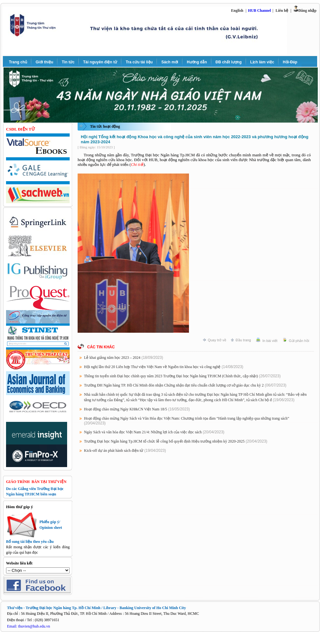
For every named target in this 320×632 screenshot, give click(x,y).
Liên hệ (281, 10)
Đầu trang (243, 340)
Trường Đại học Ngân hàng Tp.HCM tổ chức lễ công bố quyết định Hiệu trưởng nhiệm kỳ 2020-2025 (164, 441)
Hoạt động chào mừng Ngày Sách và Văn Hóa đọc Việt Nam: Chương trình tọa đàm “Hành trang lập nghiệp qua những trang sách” (186, 418)
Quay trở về (217, 340)
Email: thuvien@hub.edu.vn (28, 626)
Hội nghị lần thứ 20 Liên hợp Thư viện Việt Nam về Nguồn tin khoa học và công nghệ (152, 367)
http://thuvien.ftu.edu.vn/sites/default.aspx (38, 570)
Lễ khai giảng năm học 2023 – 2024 (112, 357)
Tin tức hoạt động (105, 126)
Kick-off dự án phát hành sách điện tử (113, 450)
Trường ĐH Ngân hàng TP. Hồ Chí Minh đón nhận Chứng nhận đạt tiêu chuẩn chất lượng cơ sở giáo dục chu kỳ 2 (174, 385)
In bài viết (269, 341)
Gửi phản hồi (299, 341)
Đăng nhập (307, 10)
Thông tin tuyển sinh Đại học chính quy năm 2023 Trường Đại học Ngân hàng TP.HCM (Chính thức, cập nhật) (171, 376)
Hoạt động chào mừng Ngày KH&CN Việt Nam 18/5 (125, 409)
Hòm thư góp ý (19, 506)
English (237, 10)
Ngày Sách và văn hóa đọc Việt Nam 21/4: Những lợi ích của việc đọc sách (143, 432)
